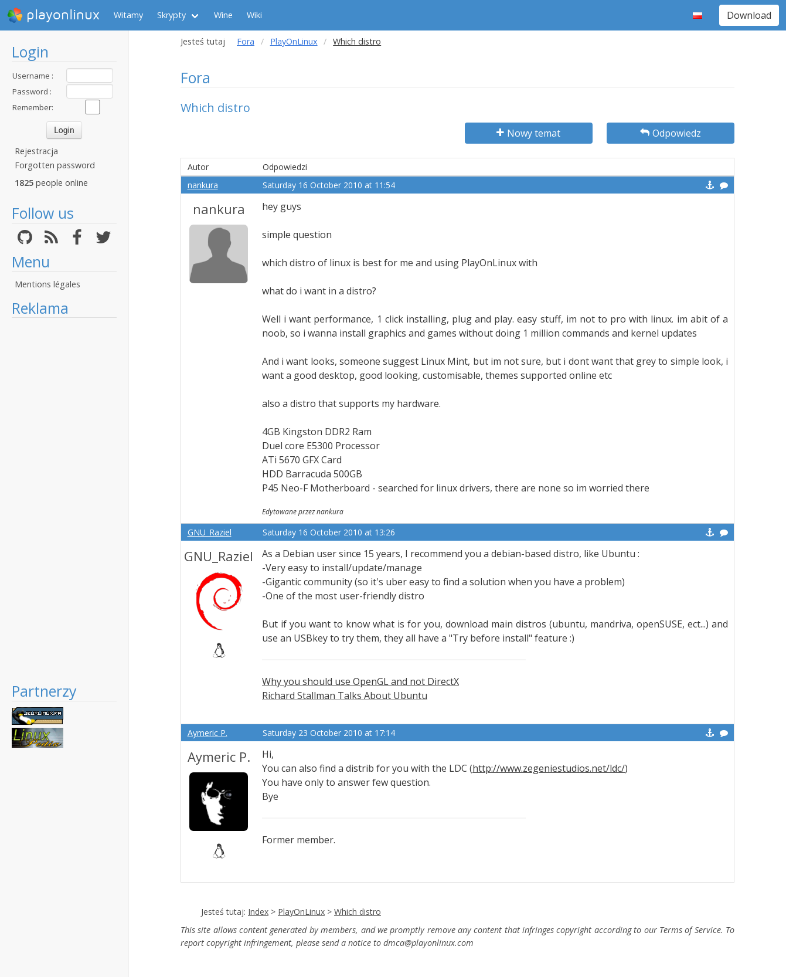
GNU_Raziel (210, 532)
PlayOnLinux (294, 41)
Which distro (357, 911)
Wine (223, 15)
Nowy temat (528, 133)
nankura (203, 185)
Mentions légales (47, 284)
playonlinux (53, 15)
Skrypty (171, 15)
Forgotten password (55, 165)
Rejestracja (36, 151)
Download (749, 15)
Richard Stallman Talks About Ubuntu (344, 695)
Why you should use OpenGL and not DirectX (360, 681)
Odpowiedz (670, 133)
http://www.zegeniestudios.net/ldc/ (548, 768)
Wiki (254, 15)
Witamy (128, 15)
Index (258, 911)
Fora (245, 41)
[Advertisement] (64, 500)
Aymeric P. (207, 732)
